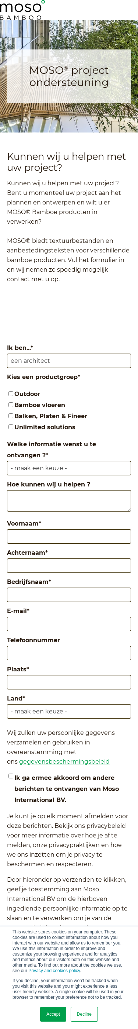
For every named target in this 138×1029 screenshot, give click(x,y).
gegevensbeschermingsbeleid (64, 761)
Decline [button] (84, 1014)
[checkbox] (69, 411)
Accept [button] (53, 1014)
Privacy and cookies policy (54, 970)
